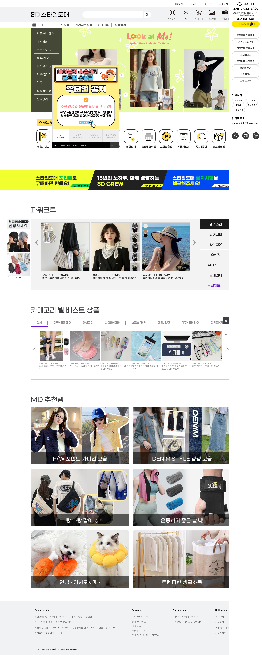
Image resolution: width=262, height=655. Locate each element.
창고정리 (42, 99)
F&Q (238, 105)
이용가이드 (253, 105)
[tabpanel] (131, 70)
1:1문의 (252, 100)
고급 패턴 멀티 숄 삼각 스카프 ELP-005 (114, 278)
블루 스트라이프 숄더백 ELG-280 (61, 278)
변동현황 (212, 18)
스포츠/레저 (44, 49)
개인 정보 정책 (222, 627)
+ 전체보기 (215, 286)
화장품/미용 (44, 90)
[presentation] (36, 242)
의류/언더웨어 (45, 33)
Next (201, 105)
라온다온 (215, 245)
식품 (39, 82)
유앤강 (215, 255)
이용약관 (219, 622)
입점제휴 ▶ (238, 118)
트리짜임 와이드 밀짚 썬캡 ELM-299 (163, 278)
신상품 (65, 25)
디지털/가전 (44, 66)
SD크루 (103, 25)
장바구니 (199, 18)
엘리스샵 (215, 224)
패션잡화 (42, 41)
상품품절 (120, 25)
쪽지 (186, 18)
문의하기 (225, 18)
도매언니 (215, 275)
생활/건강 (43, 58)
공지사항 (239, 100)
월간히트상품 (83, 25)
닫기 (114, 145)
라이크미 (215, 235)
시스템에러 (239, 110)
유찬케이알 (216, 265)
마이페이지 (173, 18)
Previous (194, 105)
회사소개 (219, 616)
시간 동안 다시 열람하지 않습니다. (71, 145)
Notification (221, 610)
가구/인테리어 (45, 74)
